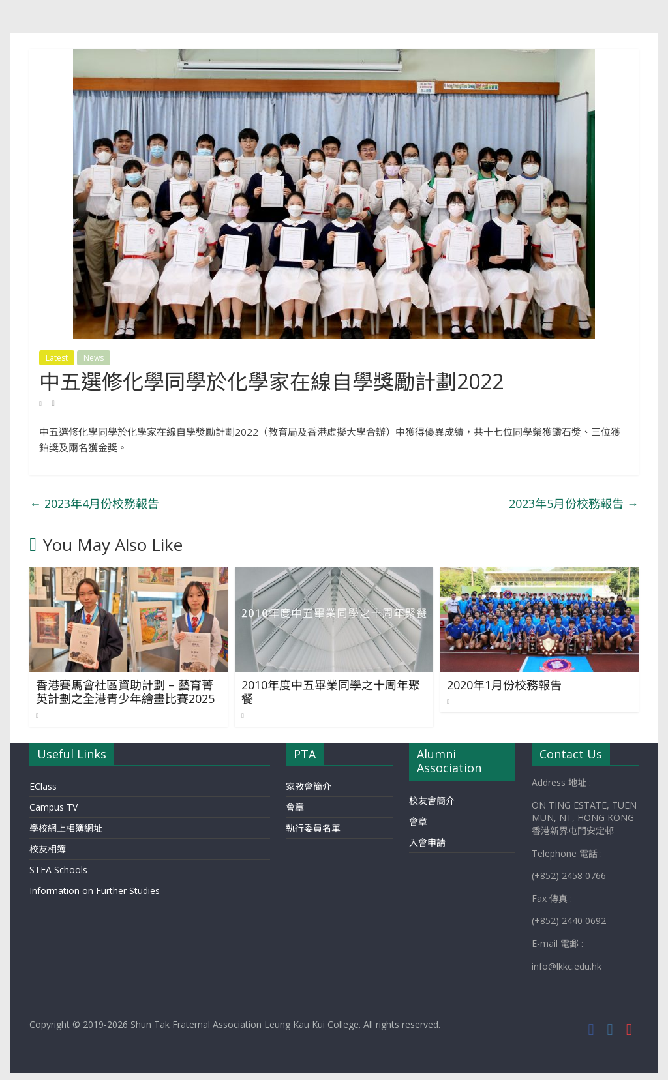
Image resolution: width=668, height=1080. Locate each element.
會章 (295, 807)
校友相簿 (47, 849)
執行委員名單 (313, 828)
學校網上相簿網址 (65, 828)
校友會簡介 (432, 800)
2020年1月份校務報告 (504, 685)
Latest (57, 357)
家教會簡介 (308, 786)
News (94, 357)
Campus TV (53, 807)
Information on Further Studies (94, 890)
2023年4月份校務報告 (94, 503)
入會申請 (427, 842)
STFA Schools (58, 869)
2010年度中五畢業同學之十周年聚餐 (330, 692)
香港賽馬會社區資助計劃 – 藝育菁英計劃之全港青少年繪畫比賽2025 (125, 692)
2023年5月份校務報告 (574, 503)
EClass (43, 786)
